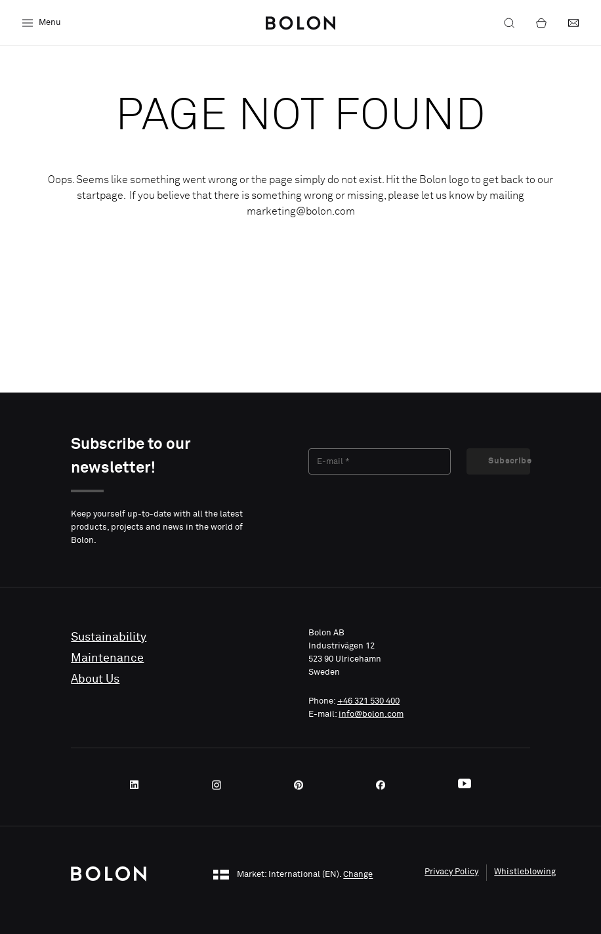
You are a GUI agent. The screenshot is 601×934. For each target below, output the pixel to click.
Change (358, 875)
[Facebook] (384, 785)
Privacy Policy (451, 872)
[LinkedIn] (138, 785)
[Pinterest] (302, 785)
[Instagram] (220, 785)
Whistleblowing (525, 872)
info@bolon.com (371, 714)
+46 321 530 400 (368, 701)
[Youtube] (464, 785)
